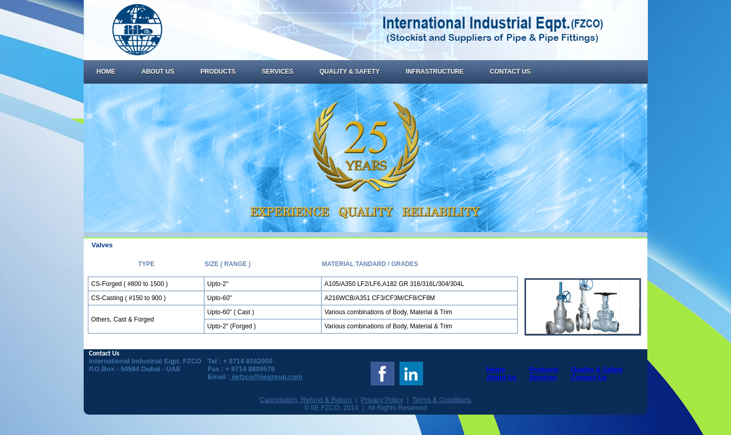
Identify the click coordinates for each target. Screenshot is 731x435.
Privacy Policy (382, 400)
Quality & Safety (349, 71)
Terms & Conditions (442, 400)
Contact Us (510, 71)
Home (106, 71)
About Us (158, 71)
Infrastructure (435, 71)
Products (217, 71)
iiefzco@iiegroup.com (266, 377)
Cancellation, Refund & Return (306, 400)
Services (277, 71)
